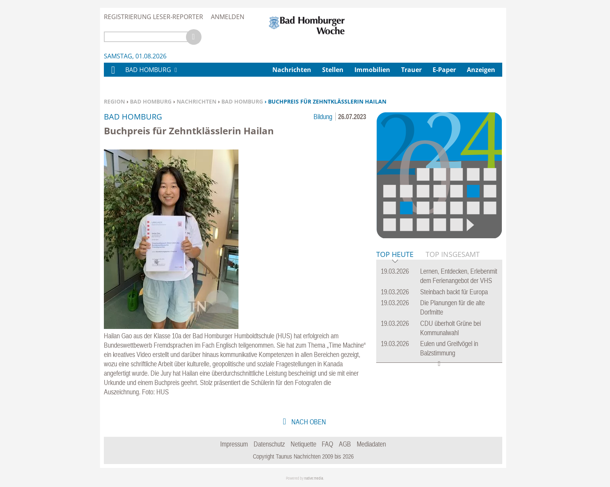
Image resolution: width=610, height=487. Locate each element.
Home (112, 75)
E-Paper (444, 69)
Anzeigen (481, 69)
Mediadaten (371, 444)
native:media (313, 478)
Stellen (333, 69)
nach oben (308, 422)
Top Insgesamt (453, 254)
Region (114, 101)
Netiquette (303, 444)
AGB (345, 444)
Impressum (234, 444)
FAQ (327, 444)
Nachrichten (196, 101)
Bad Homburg (151, 101)
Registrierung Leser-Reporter (153, 16)
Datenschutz (269, 444)
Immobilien (372, 69)
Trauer (411, 69)
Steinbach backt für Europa (454, 292)
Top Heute (395, 255)
